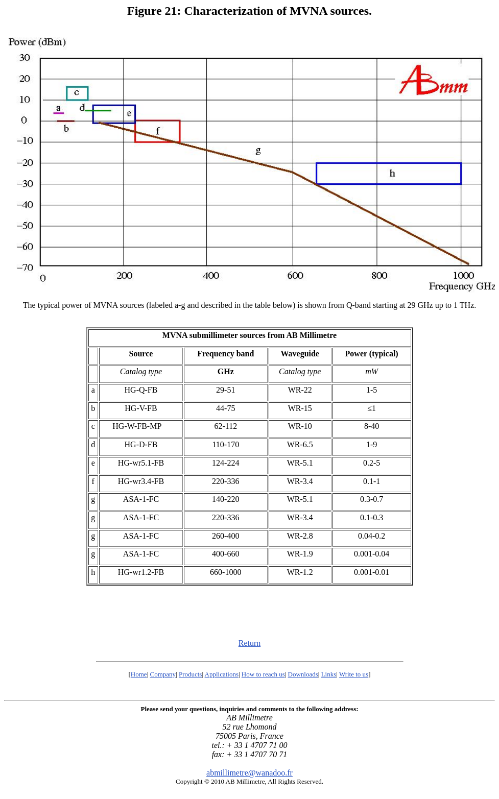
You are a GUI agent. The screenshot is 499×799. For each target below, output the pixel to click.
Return (250, 643)
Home (139, 674)
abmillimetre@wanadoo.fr (249, 772)
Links (329, 674)
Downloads (303, 674)
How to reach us (263, 674)
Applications (222, 674)
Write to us (353, 674)
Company (163, 674)
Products (190, 674)
